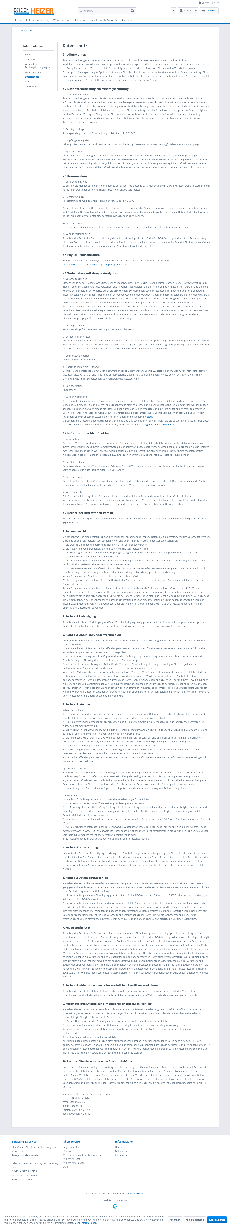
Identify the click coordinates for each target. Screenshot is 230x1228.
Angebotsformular (26, 1155)
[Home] (18, 20)
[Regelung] (81, 20)
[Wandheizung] (62, 20)
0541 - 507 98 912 (25, 1171)
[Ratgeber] (127, 20)
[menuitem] (107, 10)
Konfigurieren (217, 1219)
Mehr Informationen (85, 1222)
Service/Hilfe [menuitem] (207, 2)
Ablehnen (175, 1219)
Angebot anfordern (73, 1147)
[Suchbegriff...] (107, 10)
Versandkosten (136, 1193)
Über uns (30, 59)
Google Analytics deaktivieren (158, 424)
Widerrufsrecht (33, 72)
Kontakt (29, 54)
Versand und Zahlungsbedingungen (37, 66)
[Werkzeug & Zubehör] (104, 20)
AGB (27, 81)
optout (149, 416)
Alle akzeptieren (195, 1219)
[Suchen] (132, 10)
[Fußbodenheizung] (37, 20)
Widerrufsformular (73, 1162)
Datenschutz (32, 76)
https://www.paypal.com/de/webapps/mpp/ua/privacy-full (94, 264)
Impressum (31, 86)
